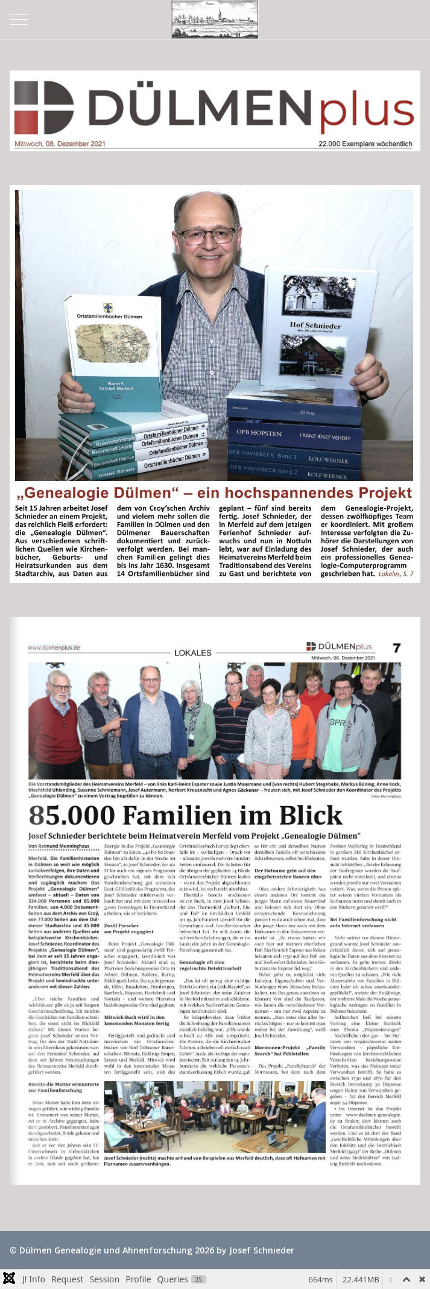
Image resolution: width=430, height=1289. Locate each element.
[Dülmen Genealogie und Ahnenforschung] (215, 19)
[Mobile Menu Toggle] (19, 19)
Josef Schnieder (261, 1250)
